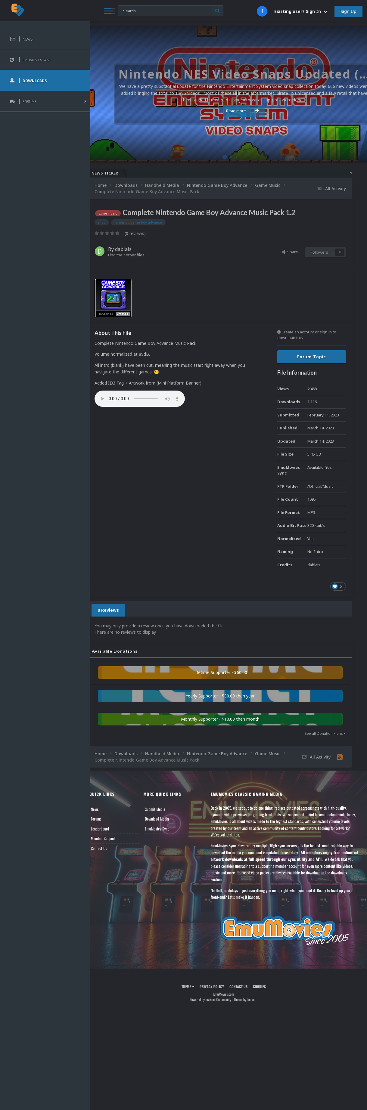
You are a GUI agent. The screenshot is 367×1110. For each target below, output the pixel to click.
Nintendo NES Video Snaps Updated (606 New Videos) (322, 173)
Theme (192, 986)
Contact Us (109, 848)
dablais (133, 249)
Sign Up (348, 11)
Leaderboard (110, 829)
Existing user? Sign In (301, 11)
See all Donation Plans (325, 733)
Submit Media (163, 809)
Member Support (113, 838)
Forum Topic (311, 357)
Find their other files (136, 255)
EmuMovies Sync (165, 829)
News (105, 809)
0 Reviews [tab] (118, 610)
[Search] (161, 11)
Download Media (165, 819)
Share (290, 252)
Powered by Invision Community (215, 999)
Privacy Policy (216, 986)
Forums (106, 819)
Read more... (227, 110)
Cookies (264, 986)
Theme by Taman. (250, 999)
